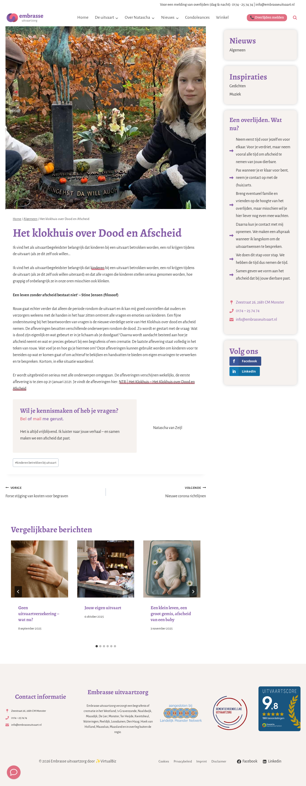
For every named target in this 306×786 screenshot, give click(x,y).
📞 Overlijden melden (267, 17)
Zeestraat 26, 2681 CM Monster (260, 302)
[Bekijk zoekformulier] (295, 17)
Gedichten (237, 86)
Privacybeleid (183, 761)
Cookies (164, 761)
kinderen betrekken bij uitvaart (35, 462)
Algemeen (237, 50)
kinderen (97, 268)
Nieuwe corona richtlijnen (158, 491)
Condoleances (197, 17)
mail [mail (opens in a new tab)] (37, 419)
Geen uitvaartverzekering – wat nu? (38, 614)
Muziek (235, 94)
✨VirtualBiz (106, 761)
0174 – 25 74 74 (248, 311)
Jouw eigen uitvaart (103, 608)
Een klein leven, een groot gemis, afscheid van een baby (171, 614)
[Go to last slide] (18, 591)
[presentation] (39, 569)
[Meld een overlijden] (14, 772)
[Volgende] (193, 591)
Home (82, 17)
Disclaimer (218, 761)
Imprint (201, 761)
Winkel (222, 17)
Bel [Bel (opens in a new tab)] (23, 419)
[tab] (97, 646)
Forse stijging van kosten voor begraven (53, 491)
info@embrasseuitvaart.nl (275, 4)
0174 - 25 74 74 (242, 4)
